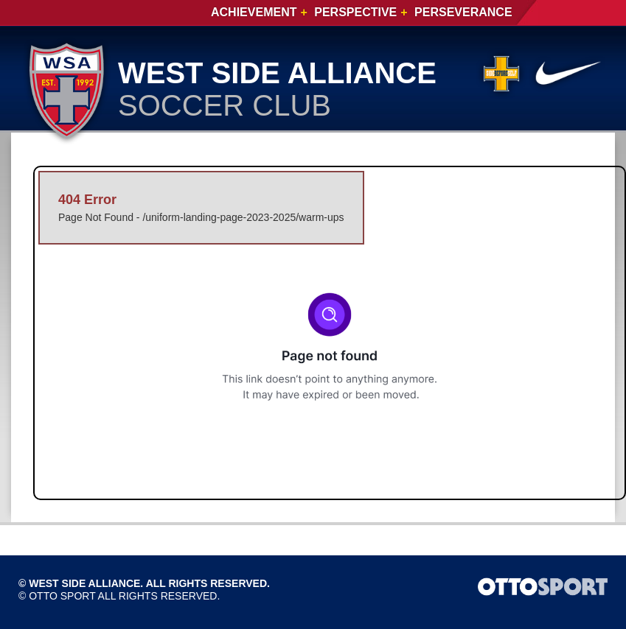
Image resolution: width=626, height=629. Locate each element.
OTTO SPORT (62, 596)
